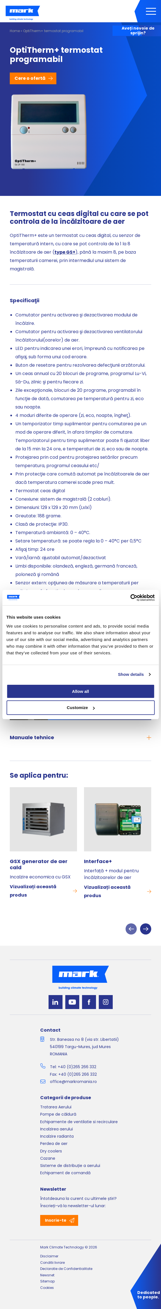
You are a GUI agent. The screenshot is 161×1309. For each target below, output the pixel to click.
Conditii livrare (52, 1262)
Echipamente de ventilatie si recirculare (79, 1122)
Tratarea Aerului (55, 1107)
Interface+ (98, 861)
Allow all (80, 691)
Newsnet (47, 1275)
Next (145, 929)
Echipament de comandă (65, 1173)
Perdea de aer (54, 1143)
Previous (131, 929)
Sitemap (47, 1281)
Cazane (47, 1158)
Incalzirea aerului (56, 1129)
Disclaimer (49, 1256)
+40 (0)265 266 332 (77, 1067)
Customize (81, 707)
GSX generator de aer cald (39, 864)
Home (15, 30)
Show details (131, 674)
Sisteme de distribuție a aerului (70, 1165)
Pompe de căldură (58, 1114)
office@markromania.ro (73, 1081)
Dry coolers (51, 1151)
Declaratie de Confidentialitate (66, 1268)
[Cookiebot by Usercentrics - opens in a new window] (130, 597)
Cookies (47, 1287)
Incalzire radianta (57, 1136)
